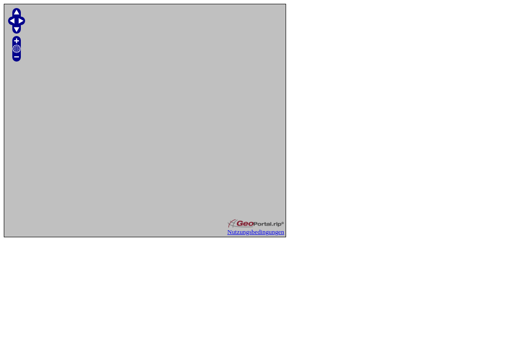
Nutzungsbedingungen (255, 231)
